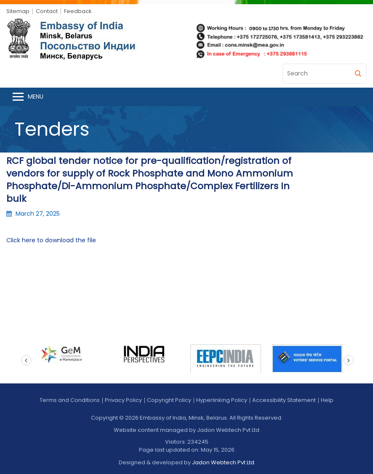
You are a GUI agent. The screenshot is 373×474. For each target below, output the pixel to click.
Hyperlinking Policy (221, 400)
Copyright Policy (169, 400)
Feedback (78, 11)
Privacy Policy (123, 400)
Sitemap (17, 11)
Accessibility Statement (284, 400)
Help (327, 400)
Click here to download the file (51, 240)
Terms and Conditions (70, 400)
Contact (47, 11)
